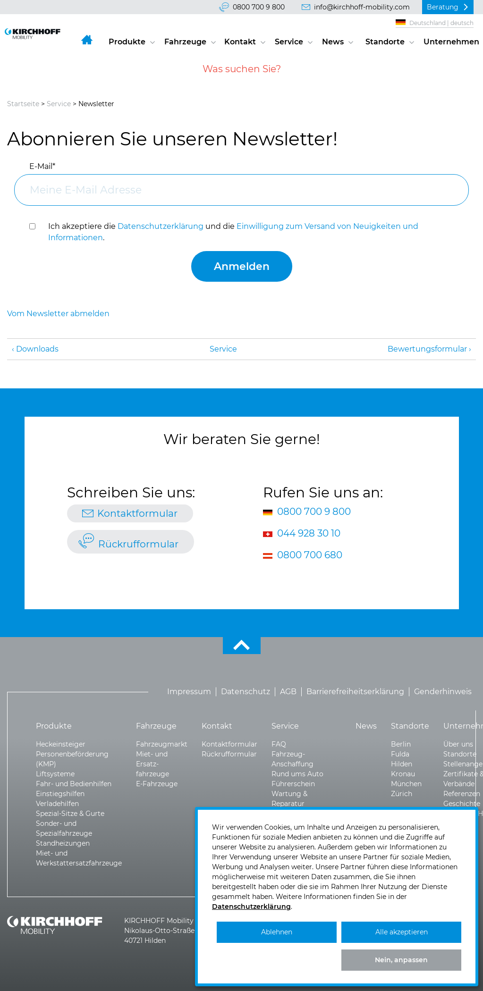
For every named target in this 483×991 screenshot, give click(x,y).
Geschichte (461, 803)
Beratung (442, 7)
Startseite (23, 104)
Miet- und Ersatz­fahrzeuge (152, 764)
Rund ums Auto (297, 774)
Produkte (127, 41)
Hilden (401, 764)
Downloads (37, 348)
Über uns (458, 744)
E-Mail (42, 166)
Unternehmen (451, 41)
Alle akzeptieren (401, 932)
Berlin (401, 744)
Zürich (401, 793)
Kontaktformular (137, 513)
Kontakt (240, 41)
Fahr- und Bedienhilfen (73, 784)
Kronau (403, 774)
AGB (288, 691)
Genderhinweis (443, 691)
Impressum (189, 691)
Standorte (385, 41)
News (333, 41)
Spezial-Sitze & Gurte (70, 813)
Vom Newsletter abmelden (58, 313)
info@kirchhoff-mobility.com (362, 7)
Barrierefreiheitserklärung (355, 691)
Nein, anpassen (401, 960)
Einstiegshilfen (60, 793)
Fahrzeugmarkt (161, 744)
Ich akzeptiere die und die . (233, 232)
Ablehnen (276, 932)
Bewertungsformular (427, 348)
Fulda (400, 754)
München (406, 784)
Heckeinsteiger (60, 744)
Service (289, 41)
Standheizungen (63, 843)
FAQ (278, 744)
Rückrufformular (138, 544)
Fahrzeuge (185, 41)
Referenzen (461, 793)
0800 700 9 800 (259, 7)
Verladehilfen (57, 803)
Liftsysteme (55, 774)
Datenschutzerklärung (160, 226)
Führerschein (293, 784)
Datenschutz (245, 691)
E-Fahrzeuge (157, 784)
